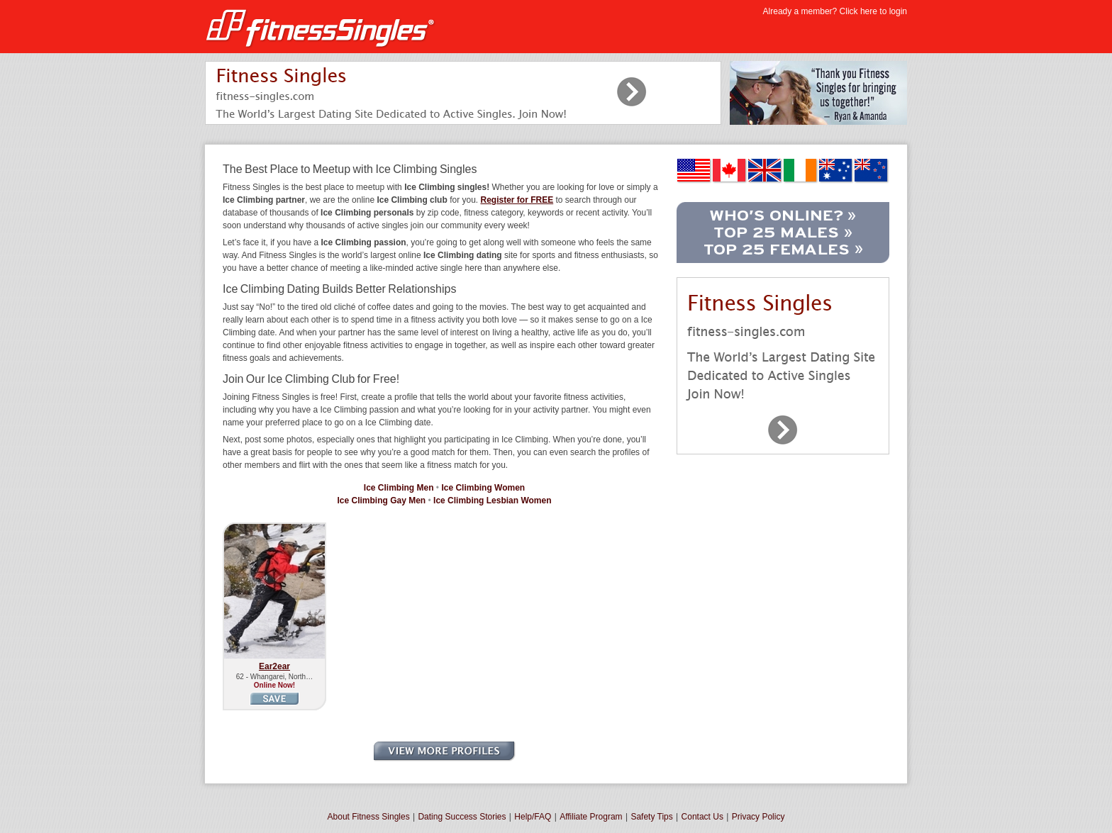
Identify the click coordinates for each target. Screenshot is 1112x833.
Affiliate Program (591, 817)
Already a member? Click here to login (835, 11)
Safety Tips (651, 817)
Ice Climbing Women (483, 488)
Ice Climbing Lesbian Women (492, 500)
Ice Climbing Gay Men (381, 500)
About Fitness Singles (369, 817)
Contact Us (702, 817)
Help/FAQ (532, 817)
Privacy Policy (758, 817)
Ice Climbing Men (399, 488)
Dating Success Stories (462, 817)
